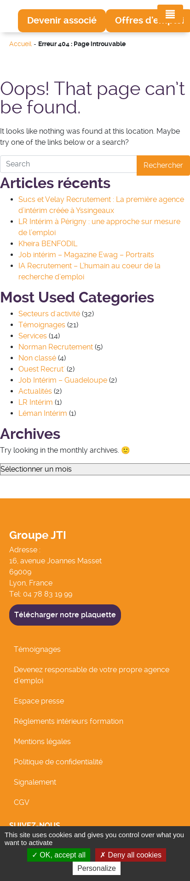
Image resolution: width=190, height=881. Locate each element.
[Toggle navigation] (170, 14)
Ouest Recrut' (41, 369)
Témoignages (41, 324)
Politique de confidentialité (58, 761)
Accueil (20, 44)
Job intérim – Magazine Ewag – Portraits (86, 254)
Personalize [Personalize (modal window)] (96, 868)
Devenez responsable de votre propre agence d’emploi (91, 675)
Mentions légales (42, 741)
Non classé (37, 358)
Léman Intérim (42, 413)
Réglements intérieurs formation (68, 721)
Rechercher (163, 165)
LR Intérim (35, 402)
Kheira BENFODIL (47, 243)
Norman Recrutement (55, 347)
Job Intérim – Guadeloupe (62, 380)
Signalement (35, 782)
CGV (21, 802)
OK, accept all (59, 855)
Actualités (35, 391)
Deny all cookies (130, 855)
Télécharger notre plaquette (65, 614)
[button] (62, 20)
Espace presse (39, 701)
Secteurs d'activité (49, 313)
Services (32, 335)
